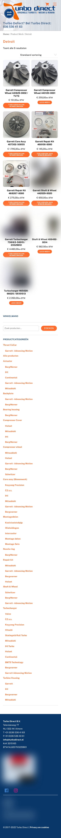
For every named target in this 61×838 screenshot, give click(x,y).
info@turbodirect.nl (13, 739)
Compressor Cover (12, 420)
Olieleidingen (12, 528)
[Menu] (55, 4)
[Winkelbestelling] (38, 55)
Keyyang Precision (14, 485)
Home (6, 34)
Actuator (7, 361)
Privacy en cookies (39, 827)
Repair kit (8, 560)
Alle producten (10, 356)
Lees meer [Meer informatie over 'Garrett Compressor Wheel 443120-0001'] (45, 102)
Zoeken (49, 328)
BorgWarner (11, 367)
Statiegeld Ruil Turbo (16, 635)
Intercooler (11, 533)
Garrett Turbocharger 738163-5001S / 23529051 (16, 242)
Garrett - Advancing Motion (19, 351)
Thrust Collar (10, 345)
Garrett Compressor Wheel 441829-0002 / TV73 (16, 93)
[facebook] (7, 790)
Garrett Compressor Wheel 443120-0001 (44, 91)
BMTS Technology (14, 662)
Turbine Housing (11, 678)
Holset (8, 426)
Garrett (9, 683)
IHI (6, 372)
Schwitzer (10, 474)
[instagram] (16, 790)
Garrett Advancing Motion (18, 673)
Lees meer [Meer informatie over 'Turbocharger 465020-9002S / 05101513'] (16, 303)
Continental (11, 377)
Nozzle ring (9, 549)
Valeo (8, 614)
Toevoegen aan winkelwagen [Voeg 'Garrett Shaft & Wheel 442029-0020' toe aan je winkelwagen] (45, 203)
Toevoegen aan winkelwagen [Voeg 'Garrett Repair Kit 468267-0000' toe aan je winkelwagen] (16, 203)
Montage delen (13, 539)
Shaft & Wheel (10, 586)
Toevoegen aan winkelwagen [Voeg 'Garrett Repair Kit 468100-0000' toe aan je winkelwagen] (45, 154)
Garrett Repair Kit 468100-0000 (44, 143)
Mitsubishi (10, 388)
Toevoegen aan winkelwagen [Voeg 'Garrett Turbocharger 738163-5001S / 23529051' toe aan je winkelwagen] (16, 254)
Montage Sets (12, 544)
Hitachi (9, 630)
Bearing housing (11, 409)
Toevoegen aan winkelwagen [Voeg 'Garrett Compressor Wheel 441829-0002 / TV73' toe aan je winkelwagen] (16, 105)
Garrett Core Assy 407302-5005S (16, 143)
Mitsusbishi (11, 453)
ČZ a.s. (8, 490)
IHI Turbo (9, 646)
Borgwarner (11, 512)
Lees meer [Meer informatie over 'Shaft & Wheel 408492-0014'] (45, 251)
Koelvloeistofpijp (14, 522)
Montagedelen (10, 517)
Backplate (8, 393)
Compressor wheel (12, 447)
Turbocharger (10, 608)
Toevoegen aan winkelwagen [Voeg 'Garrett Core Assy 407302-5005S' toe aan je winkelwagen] (16, 154)
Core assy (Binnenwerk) (15, 479)
